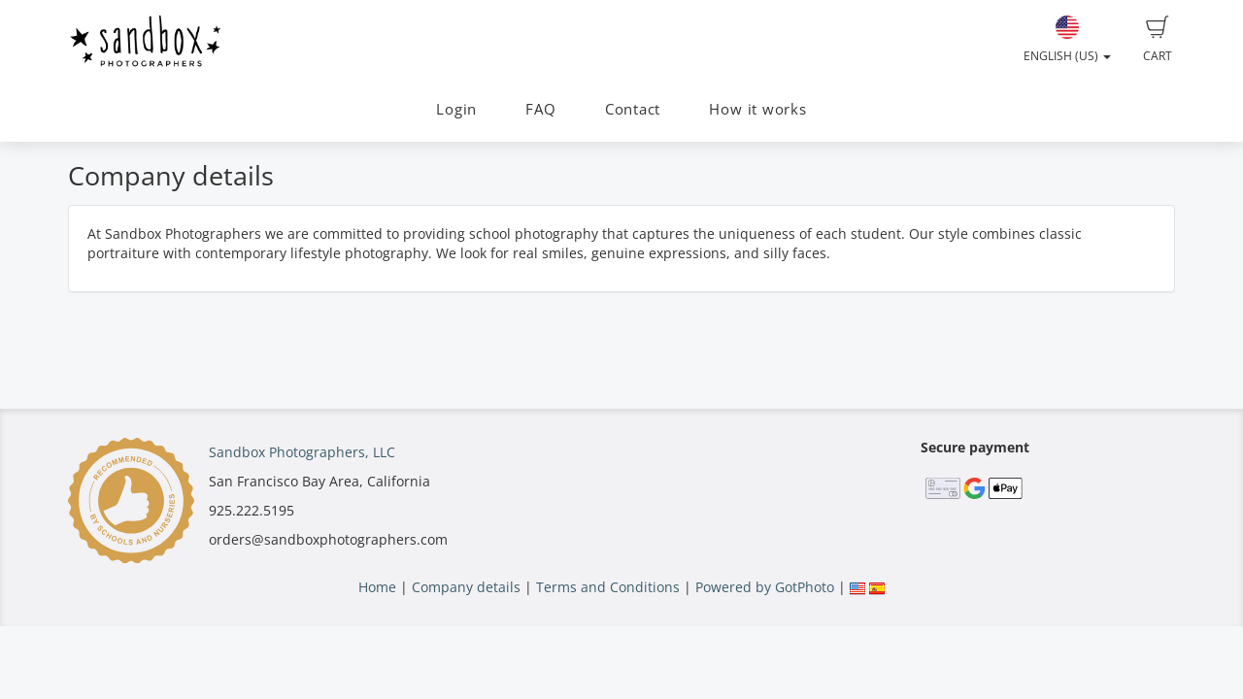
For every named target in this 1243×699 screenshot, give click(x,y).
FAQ (540, 109)
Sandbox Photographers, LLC (302, 452)
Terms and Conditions (608, 587)
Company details (466, 587)
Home (377, 587)
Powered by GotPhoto (764, 587)
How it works (757, 109)
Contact (632, 109)
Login (456, 109)
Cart (1157, 40)
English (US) (1067, 40)
